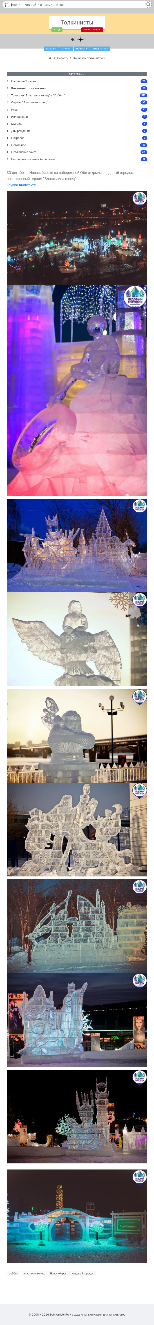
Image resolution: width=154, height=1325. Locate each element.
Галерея (51, 48)
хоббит (13, 1273)
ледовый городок (82, 1273)
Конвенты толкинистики (89, 58)
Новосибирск (58, 1273)
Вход (57, 29)
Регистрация (92, 29)
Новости (81, 48)
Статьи (66, 48)
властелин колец (33, 1273)
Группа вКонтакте (21, 185)
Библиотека (100, 48)
